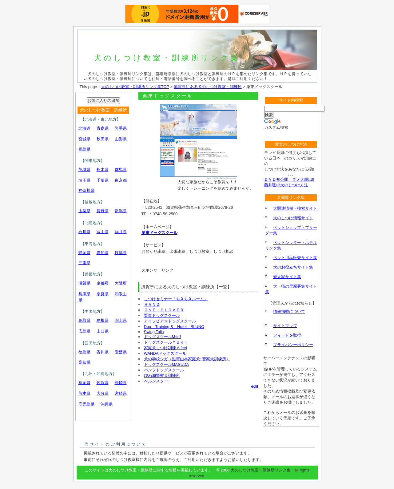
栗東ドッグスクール (159, 232)
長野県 (103, 210)
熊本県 (84, 393)
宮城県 (84, 139)
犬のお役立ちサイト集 (293, 267)
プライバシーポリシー (293, 344)
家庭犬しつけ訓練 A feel (165, 348)
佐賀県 (103, 382)
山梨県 (84, 210)
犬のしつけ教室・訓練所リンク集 (167, 58)
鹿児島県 (86, 404)
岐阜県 (121, 252)
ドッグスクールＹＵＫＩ (166, 342)
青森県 (103, 128)
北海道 (84, 128)
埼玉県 (84, 180)
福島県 (84, 149)
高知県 (84, 362)
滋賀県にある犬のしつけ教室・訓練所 (208, 86)
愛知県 (103, 252)
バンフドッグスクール (164, 370)
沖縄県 (107, 404)
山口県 (103, 331)
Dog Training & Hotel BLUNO (174, 326)
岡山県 (121, 320)
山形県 (121, 139)
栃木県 (103, 169)
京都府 (103, 283)
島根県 (103, 320)
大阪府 (121, 283)
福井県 (121, 231)
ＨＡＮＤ (152, 304)
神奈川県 (86, 190)
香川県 (103, 352)
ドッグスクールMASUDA (166, 364)
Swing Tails (154, 331)
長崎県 (121, 382)
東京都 (121, 180)
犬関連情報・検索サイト (295, 208)
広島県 (84, 331)
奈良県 (103, 294)
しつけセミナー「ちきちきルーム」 (176, 299)
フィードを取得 (287, 335)
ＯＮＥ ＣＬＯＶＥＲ (164, 310)
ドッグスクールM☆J (162, 336)
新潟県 (121, 210)
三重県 (84, 263)
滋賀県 (84, 283)
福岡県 (84, 382)
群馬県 (121, 169)
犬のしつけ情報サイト (293, 218)
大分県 (103, 393)
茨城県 (84, 169)
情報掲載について (289, 311)
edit (254, 386)
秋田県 (103, 139)
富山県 (103, 231)
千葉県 (103, 180)
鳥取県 (84, 320)
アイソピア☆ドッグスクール (170, 321)
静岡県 (84, 252)
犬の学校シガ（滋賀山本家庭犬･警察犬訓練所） (187, 359)
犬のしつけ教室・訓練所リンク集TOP (135, 86)
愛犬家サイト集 (287, 276)
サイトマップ (285, 325)
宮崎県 (121, 393)
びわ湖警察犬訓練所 (162, 375)
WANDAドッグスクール (165, 353)
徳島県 (84, 352)
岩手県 (121, 128)
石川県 (84, 231)
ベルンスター (156, 381)
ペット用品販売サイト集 (295, 257)
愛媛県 (121, 352)
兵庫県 (84, 294)
